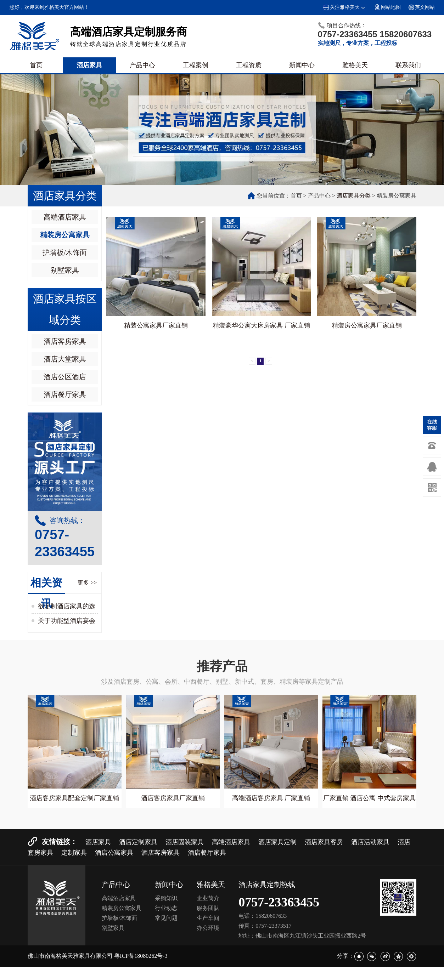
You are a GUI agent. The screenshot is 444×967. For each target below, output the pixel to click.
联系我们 (408, 65)
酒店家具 (89, 65)
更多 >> (87, 583)
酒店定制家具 (138, 842)
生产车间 (208, 918)
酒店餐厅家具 (65, 394)
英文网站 (421, 7)
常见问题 (166, 918)
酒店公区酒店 (65, 377)
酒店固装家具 (184, 842)
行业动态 (166, 908)
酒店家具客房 (324, 842)
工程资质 (249, 65)
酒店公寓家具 (114, 852)
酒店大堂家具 (65, 359)
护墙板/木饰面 (65, 252)
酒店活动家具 (370, 842)
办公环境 (208, 928)
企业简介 (208, 898)
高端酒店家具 (65, 217)
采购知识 (166, 898)
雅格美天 (355, 65)
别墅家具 (65, 270)
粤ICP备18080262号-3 (140, 956)
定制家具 (74, 852)
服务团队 (208, 908)
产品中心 (142, 65)
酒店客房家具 (65, 341)
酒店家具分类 (354, 196)
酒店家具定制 (277, 842)
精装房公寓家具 (65, 235)
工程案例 (195, 65)
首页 (36, 65)
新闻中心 (302, 65)
